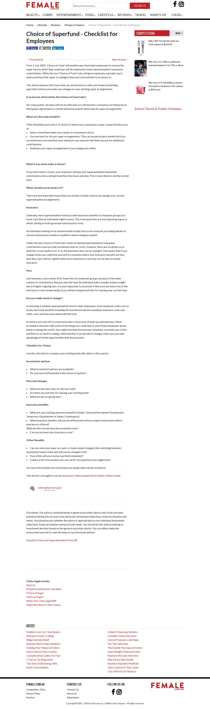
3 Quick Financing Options (122, 631)
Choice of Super (35, 592)
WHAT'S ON (158, 15)
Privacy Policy (33, 693)
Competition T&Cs (36, 689)
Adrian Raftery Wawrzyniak (105, 475)
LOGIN (176, 15)
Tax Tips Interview (117, 643)
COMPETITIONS (145, 33)
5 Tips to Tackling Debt (39, 659)
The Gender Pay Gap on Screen (124, 647)
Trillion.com (110, 703)
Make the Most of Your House (43, 604)
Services (30, 697)
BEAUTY (32, 15)
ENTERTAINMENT (69, 15)
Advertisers (73, 697)
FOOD (89, 15)
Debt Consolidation (37, 667)
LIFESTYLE (105, 15)
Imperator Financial (73, 475)
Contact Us (73, 689)
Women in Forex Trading (40, 635)
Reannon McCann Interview (122, 655)
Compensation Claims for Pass (43, 655)
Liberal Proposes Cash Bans (123, 639)
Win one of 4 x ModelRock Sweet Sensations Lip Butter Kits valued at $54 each (165, 86)
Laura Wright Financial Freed (123, 651)
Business (56, 24)
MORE (179, 33)
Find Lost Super (34, 596)
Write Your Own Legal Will (41, 600)
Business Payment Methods (123, 663)
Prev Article (35, 59)
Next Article (120, 59)
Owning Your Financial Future (42, 647)
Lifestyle (42, 24)
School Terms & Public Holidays (158, 109)
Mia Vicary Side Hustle (120, 659)
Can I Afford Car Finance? (121, 671)
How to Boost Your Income (41, 651)
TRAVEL (140, 15)
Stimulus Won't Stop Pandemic (43, 643)
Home (29, 24)
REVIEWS (124, 15)
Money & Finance (74, 24)
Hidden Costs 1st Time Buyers (43, 631)
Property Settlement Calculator (44, 589)
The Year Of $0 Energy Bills (41, 663)
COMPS (48, 15)
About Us (72, 693)
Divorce (30, 585)
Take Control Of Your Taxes (123, 667)
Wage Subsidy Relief (37, 639)
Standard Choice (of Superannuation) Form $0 (51, 540)
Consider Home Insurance (121, 635)
